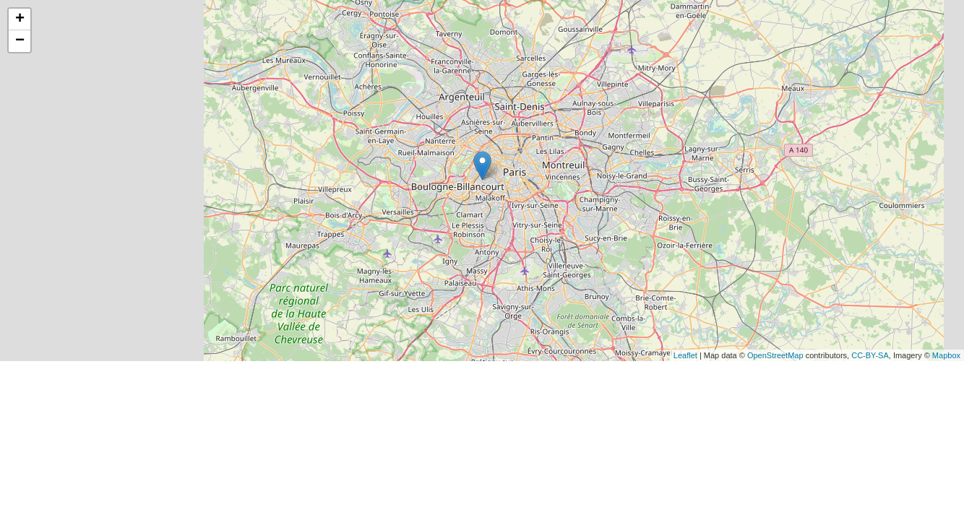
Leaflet (685, 355)
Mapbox (946, 355)
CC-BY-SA (870, 355)
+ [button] (20, 19)
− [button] (20, 41)
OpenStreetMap (775, 355)
